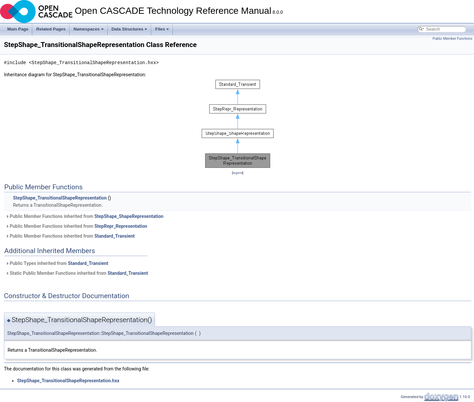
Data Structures (129, 29)
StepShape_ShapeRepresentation (129, 216)
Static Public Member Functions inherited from (77, 273)
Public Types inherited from (57, 263)
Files (162, 29)
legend (237, 173)
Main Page (17, 29)
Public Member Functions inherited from (84, 216)
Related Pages (51, 29)
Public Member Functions (452, 38)
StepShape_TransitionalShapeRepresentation (60, 198)
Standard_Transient (114, 236)
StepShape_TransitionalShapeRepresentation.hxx (68, 380)
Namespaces (88, 29)
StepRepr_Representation (120, 226)
